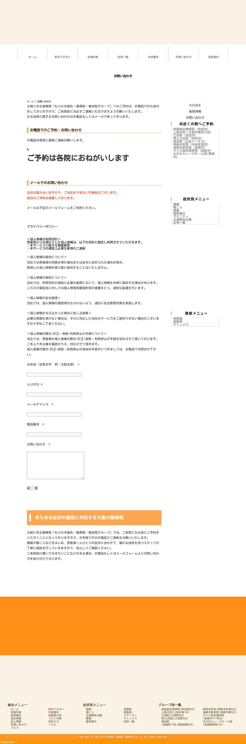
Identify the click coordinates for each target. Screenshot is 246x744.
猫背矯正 (179, 213)
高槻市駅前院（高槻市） (190, 147)
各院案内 (213, 57)
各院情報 (195, 111)
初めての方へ (63, 57)
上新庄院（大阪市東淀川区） (193, 132)
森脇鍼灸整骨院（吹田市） (191, 129)
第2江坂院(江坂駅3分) (175, 718)
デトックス (181, 324)
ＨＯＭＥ (195, 105)
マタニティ (181, 216)
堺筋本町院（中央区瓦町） (191, 144)
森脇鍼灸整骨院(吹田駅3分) (178, 709)
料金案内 (153, 57)
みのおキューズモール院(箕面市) (194, 155)
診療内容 (92, 57)
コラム (52, 724)
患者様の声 (55, 715)
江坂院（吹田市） (185, 135)
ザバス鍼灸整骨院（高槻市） (193, 150)
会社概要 (16, 718)
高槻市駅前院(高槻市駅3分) (220, 712)
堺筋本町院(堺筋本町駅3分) (220, 709)
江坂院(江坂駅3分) (172, 715)
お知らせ (53, 721)
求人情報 (16, 721)
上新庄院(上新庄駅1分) (175, 712)
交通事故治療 (182, 219)
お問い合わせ (183, 57)
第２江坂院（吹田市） (188, 138)
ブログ (15, 727)
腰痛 (176, 210)
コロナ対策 (55, 718)
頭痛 (176, 204)
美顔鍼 (177, 318)
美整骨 (177, 321)
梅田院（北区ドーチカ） (190, 141)
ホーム (32, 57)
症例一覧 (123, 57)
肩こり (177, 207)
